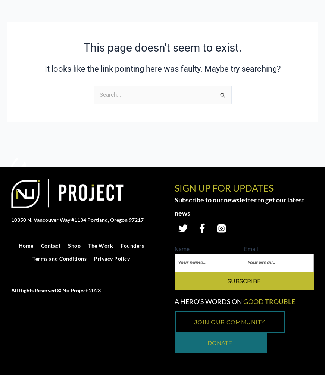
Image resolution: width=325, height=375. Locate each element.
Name (182, 249)
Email (251, 249)
